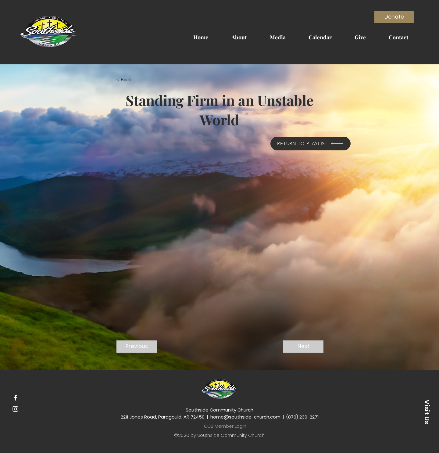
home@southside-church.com (245, 417)
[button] (136, 80)
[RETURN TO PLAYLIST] (310, 143)
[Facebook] (15, 397)
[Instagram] (15, 409)
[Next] (303, 346)
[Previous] (136, 346)
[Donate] (394, 17)
